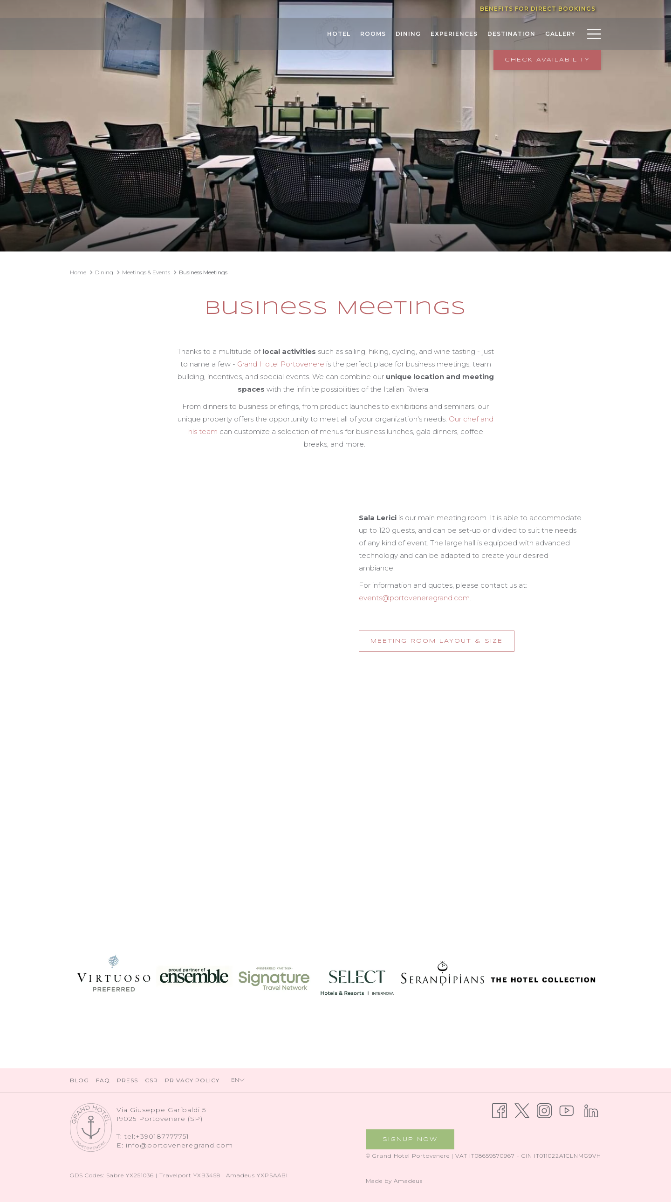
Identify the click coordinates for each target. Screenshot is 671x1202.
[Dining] (407, 34)
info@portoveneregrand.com (179, 1145)
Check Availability (547, 59)
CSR (151, 1080)
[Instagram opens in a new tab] (544, 1110)
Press (127, 1080)
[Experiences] (453, 34)
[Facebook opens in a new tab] (499, 1110)
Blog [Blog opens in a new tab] (80, 1080)
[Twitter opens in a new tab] (521, 1110)
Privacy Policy (192, 1080)
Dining (104, 272)
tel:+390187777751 (156, 1136)
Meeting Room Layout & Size (442, 644)
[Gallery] (560, 34)
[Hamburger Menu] (590, 34)
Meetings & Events (146, 272)
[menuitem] (81, 1080)
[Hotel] (338, 34)
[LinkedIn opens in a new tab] (591, 1110)
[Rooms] (372, 34)
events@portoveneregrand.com (414, 597)
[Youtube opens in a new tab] (566, 1110)
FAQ (103, 1080)
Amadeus (408, 1180)
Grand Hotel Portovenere (280, 364)
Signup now (410, 1139)
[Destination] (511, 34)
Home (78, 272)
